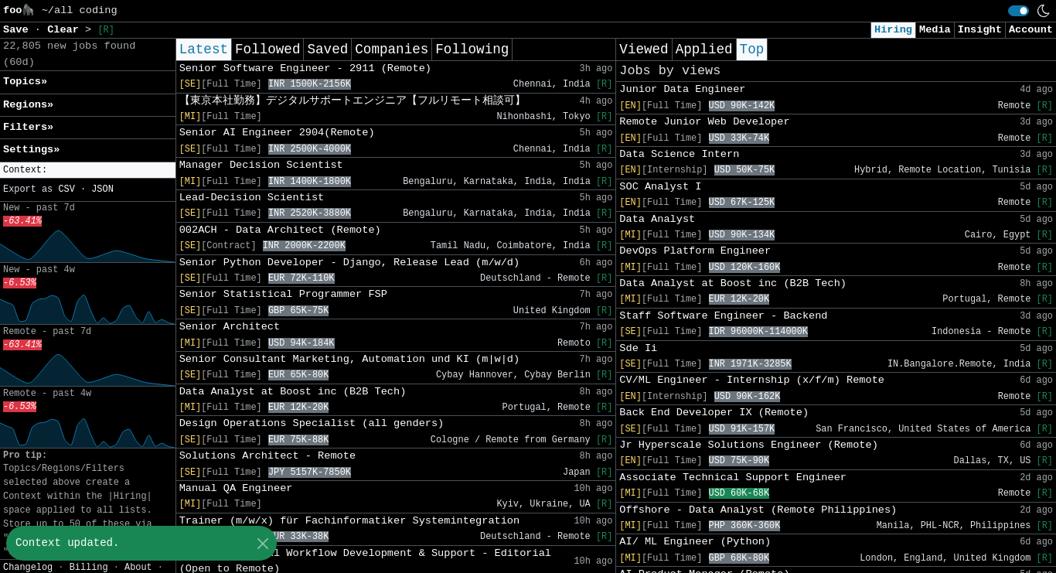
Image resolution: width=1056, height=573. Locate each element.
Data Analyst (657, 219)
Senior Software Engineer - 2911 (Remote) (305, 68)
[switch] (1018, 10)
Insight (980, 30)
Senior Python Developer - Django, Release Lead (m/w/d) (349, 262)
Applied (704, 49)
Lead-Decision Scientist (252, 197)
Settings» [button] (31, 149)
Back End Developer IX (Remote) (714, 412)
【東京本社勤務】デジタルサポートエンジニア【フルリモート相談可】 (352, 101)
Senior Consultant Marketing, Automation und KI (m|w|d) (349, 359)
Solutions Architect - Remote (267, 456)
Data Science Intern (679, 154)
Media (935, 30)
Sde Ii (638, 348)
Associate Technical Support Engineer (733, 477)
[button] (87, 170)
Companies (391, 49)
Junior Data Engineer (682, 89)
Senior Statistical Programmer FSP (283, 294)
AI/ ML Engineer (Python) (695, 541)
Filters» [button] (28, 127)
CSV (66, 189)
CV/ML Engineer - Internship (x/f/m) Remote (751, 380)
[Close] (262, 543)
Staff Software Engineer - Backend (723, 316)
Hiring (893, 30)
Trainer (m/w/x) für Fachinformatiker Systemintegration (349, 521)
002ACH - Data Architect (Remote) (280, 230)
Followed (267, 49)
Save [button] (19, 30)
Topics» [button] (25, 81)
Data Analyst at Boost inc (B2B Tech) (293, 391)
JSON (102, 189)
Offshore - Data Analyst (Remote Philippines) (758, 510)
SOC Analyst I (660, 187)
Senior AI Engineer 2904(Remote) (277, 132)
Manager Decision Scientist (261, 165)
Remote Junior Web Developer (704, 122)
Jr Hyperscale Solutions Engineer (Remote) (748, 445)
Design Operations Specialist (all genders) (312, 423)
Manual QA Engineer (236, 488)
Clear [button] (66, 30)
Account (1031, 30)
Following (472, 49)
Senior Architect (230, 327)
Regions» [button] (28, 105)
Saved (327, 49)
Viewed (643, 49)
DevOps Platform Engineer (695, 251)
